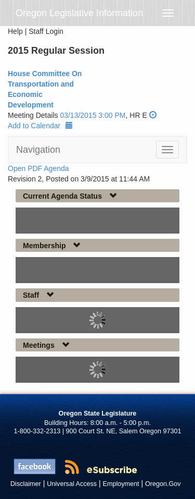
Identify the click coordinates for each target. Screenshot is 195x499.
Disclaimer (25, 484)
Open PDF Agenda (38, 168)
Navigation (38, 149)
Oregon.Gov (163, 484)
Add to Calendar (40, 125)
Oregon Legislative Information (79, 13)
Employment (121, 484)
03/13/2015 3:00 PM (92, 115)
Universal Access (72, 484)
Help (15, 31)
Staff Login (46, 31)
